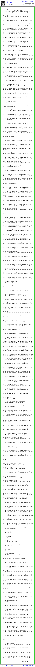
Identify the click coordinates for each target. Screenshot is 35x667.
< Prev (7, 1)
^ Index (7, 2)
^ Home (10, 2)
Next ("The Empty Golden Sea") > (28, 1)
